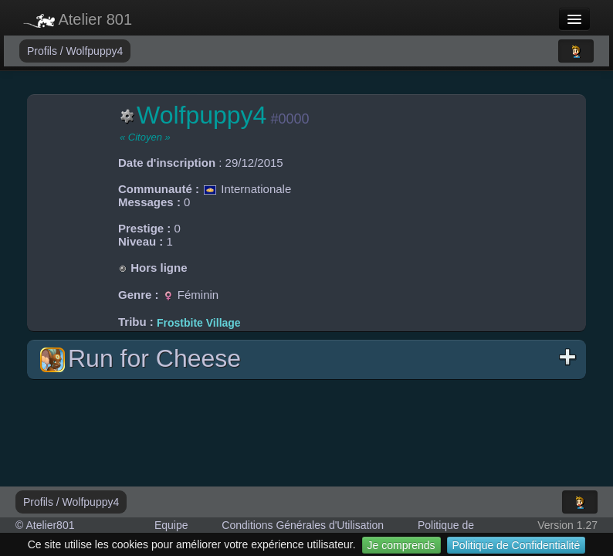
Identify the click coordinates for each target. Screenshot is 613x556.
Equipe (171, 525)
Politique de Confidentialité (516, 545)
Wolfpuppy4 (95, 51)
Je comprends (401, 545)
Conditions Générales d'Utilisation (303, 525)
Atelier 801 (77, 19)
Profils (43, 51)
